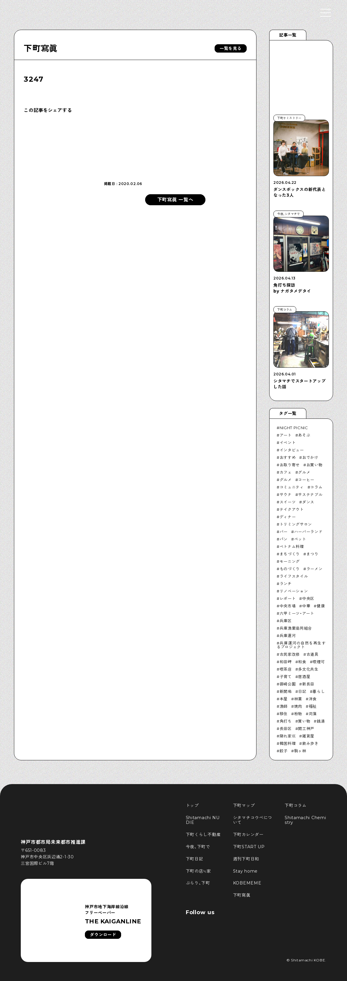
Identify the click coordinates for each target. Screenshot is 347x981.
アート (286, 435)
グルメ (304, 472)
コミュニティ (292, 487)
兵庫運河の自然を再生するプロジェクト (301, 645)
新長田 (308, 684)
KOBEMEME (247, 883)
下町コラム (296, 805)
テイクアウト (292, 509)
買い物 (304, 721)
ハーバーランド (308, 531)
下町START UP (249, 846)
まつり (312, 554)
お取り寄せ (290, 464)
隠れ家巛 (288, 736)
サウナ (286, 494)
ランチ (286, 583)
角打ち (286, 721)
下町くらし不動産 (203, 834)
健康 (321, 606)
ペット (300, 539)
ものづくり (290, 568)
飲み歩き (310, 743)
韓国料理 (288, 743)
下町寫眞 (40, 48)
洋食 (313, 698)
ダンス (308, 502)
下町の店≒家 (198, 871)
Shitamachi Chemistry (305, 820)
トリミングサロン (296, 524)
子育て (286, 676)
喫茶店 (286, 669)
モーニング (290, 561)
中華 (306, 606)
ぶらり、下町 (198, 883)
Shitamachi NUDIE (203, 820)
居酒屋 (304, 676)
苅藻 (313, 713)
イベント (288, 442)
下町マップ (244, 805)
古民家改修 (290, 654)
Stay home (245, 871)
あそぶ (304, 435)
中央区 (308, 598)
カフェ (286, 472)
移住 (284, 713)
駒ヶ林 (300, 750)
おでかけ (310, 457)
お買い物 (314, 464)
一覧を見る (231, 48)
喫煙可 (319, 661)
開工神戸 (306, 728)
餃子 (284, 750)
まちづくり (290, 554)
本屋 (284, 698)
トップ (192, 805)
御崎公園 (288, 684)
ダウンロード (103, 934)
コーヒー (306, 479)
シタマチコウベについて (252, 820)
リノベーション (294, 591)
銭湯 (321, 721)
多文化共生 (308, 669)
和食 (302, 661)
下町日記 (194, 859)
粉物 (298, 713)
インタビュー (292, 450)
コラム (316, 487)
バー (284, 531)
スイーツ (288, 502)
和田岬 (286, 661)
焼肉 (298, 706)
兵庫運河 (288, 635)
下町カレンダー (248, 834)
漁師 (284, 706)
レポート (288, 598)
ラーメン (314, 568)
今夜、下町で (198, 846)
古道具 (312, 654)
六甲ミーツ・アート (297, 613)
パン (284, 539)
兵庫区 (286, 620)
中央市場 (288, 606)
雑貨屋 (308, 736)
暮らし (319, 691)
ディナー (288, 516)
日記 (302, 691)
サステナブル (310, 494)
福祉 (313, 706)
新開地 (286, 691)
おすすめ (288, 457)
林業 (298, 698)
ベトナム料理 (292, 546)
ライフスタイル (294, 576)
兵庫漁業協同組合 (296, 628)
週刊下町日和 (246, 859)
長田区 (286, 728)
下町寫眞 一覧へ (175, 200)
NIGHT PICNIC (294, 427)
